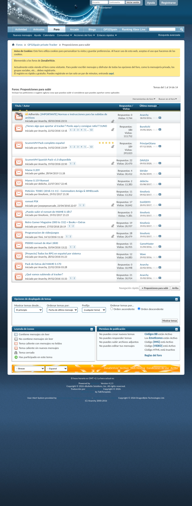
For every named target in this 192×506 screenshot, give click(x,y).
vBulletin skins (88, 391)
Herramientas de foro (143, 99)
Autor (26, 105)
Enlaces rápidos (105, 35)
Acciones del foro (83, 35)
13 (91, 129)
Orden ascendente (122, 309)
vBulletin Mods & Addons (105, 398)
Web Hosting (137, 368)
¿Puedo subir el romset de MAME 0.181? (48, 211)
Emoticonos (156, 338)
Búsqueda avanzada (169, 35)
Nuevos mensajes (22, 35)
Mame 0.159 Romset (37, 180)
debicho (42, 183)
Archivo (124, 368)
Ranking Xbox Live (133, 29)
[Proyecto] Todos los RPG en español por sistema (53, 253)
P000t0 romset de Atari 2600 (41, 243)
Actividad (21, 29)
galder (41, 173)
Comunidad (63, 35)
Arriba (175, 288)
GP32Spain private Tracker (42, 44)
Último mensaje (149, 105)
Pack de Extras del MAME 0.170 (43, 263)
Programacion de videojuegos (42, 232)
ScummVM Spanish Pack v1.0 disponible (48, 159)
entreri (42, 226)
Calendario (48, 35)
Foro (57, 29)
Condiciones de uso (158, 368)
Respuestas (125, 105)
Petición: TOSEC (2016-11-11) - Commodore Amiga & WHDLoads (61, 190)
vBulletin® (95, 383)
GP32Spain (110, 29)
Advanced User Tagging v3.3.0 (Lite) (74, 398)
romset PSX (31, 201)
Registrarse (168, 2)
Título (18, 105)
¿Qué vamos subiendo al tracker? (44, 274)
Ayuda (151, 2)
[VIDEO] (157, 345)
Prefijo (85, 305)
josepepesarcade (47, 205)
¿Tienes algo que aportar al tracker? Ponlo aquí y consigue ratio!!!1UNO (66, 126)
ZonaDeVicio (111, 368)
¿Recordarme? (103, 8)
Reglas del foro (153, 355)
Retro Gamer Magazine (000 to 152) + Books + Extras (55, 222)
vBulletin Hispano (94, 389)
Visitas (126, 108)
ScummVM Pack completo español (45, 142)
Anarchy (42, 121)
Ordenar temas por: (58, 305)
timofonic (43, 194)
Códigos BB (151, 334)
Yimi (40, 237)
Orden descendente (151, 309)
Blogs (92, 29)
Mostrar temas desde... (27, 305)
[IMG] (156, 341)
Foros (19, 44)
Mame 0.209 (32, 170)
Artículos (38, 29)
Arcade (74, 29)
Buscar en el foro (167, 99)
